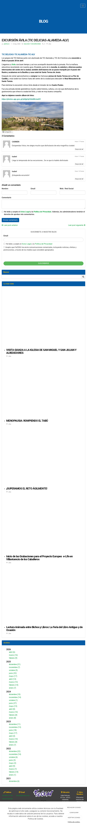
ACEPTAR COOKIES (74, 817)
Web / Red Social (67, 189)
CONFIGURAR (74, 812)
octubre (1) (13, 700)
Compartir (7, 132)
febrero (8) (13, 715)
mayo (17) (13, 676)
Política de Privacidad (42, 212)
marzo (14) (13, 712)
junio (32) (13, 673)
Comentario (6, 197)
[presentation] (21, 255)
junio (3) (12, 760)
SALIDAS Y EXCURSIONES (32, 44)
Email (33, 189)
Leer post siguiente (76, 225)
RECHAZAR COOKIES (74, 807)
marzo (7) (13, 769)
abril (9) (12, 766)
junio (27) (13, 703)
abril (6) (12, 652)
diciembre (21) (15, 664)
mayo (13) (13, 706)
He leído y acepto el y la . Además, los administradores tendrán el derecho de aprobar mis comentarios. (44, 213)
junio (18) (13, 730)
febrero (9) (13, 658)
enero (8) (12, 718)
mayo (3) (12, 763)
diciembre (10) (15, 694)
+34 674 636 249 (7, 799)
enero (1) (12, 775)
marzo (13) (13, 682)
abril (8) (12, 709)
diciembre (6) (14, 781)
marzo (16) (13, 655)
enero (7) (12, 688)
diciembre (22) (15, 751)
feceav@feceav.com (22, 795)
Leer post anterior (10, 225)
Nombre (5, 189)
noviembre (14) (15, 697)
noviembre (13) (15, 727)
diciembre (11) (15, 724)
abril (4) (12, 736)
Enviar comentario (10, 220)
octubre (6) (13, 757)
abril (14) (12, 679)
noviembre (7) (14, 667)
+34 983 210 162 (7, 795)
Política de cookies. (74, 822)
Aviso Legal (25, 212)
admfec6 (6, 44)
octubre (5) (13, 670)
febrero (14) (13, 685)
